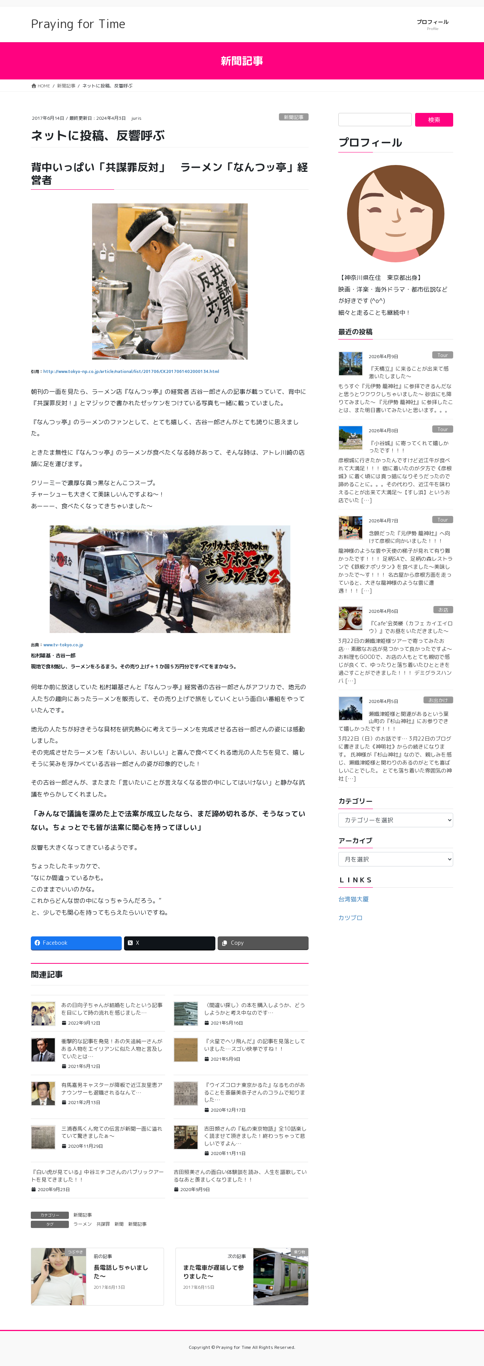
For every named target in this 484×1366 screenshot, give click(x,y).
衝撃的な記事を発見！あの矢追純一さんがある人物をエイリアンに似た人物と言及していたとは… (111, 1049)
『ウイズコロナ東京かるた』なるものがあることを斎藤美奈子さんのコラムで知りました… (254, 1092)
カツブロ (350, 918)
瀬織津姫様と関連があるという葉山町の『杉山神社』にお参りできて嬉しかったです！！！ (393, 721)
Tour (442, 355)
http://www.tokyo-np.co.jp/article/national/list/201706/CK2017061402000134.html (131, 371)
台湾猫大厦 (353, 899)
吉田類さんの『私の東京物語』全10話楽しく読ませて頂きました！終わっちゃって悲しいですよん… (255, 1136)
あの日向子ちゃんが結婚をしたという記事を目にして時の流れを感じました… (111, 1008)
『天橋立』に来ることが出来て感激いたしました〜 (409, 372)
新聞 (119, 1224)
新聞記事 (294, 117)
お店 (443, 609)
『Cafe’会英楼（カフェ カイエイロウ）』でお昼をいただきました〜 (411, 627)
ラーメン (82, 1224)
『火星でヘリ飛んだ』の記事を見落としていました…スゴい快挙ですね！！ (254, 1045)
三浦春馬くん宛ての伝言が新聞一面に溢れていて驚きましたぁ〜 (111, 1132)
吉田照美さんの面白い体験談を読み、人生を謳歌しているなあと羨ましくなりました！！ (240, 1175)
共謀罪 (103, 1224)
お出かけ (438, 700)
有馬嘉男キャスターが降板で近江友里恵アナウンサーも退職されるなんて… (111, 1088)
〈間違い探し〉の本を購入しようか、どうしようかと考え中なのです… (254, 1008)
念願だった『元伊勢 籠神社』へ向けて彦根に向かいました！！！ (409, 537)
